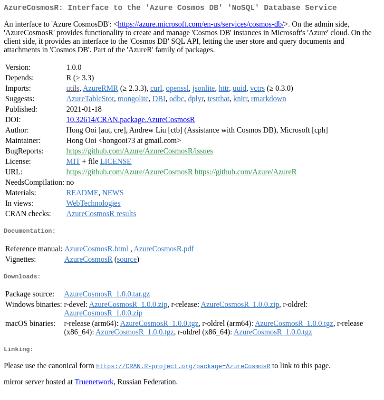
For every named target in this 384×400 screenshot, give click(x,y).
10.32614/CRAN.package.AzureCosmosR (130, 121)
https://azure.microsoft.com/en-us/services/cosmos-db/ (201, 26)
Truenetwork (94, 388)
